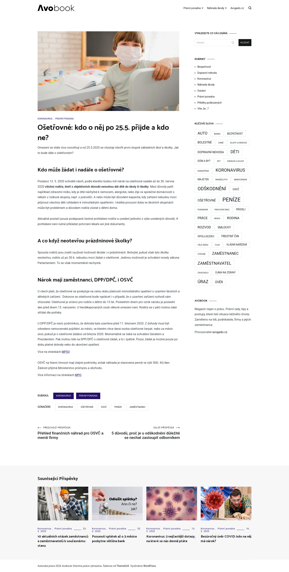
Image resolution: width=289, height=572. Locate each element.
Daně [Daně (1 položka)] (221, 143)
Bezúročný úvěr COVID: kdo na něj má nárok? (226, 539)
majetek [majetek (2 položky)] (203, 179)
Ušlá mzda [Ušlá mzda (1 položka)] (203, 245)
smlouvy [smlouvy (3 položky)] (224, 227)
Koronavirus (45, 118)
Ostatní (201, 90)
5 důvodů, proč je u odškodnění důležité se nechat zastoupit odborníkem (144, 433)
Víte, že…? (203, 108)
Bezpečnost (204, 66)
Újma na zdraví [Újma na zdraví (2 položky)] (225, 272)
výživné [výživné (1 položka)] (202, 254)
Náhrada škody (215, 8)
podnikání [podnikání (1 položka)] (203, 209)
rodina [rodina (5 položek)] (233, 218)
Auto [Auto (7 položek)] (202, 133)
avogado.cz (219, 332)
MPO (78, 375)
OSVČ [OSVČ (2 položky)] (236, 189)
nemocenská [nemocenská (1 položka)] (240, 179)
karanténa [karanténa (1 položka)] (203, 171)
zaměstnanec (137, 407)
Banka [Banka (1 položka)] (217, 134)
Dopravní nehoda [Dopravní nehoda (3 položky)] (211, 152)
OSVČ (104, 407)
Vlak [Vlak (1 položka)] (217, 245)
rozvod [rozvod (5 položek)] (204, 227)
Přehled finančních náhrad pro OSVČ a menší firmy (73, 433)
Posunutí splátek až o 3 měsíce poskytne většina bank (114, 539)
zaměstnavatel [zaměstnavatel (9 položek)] (214, 263)
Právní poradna (192, 8)
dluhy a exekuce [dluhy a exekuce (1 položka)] (238, 143)
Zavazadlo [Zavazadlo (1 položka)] (203, 273)
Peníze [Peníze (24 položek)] (231, 200)
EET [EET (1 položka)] (219, 161)
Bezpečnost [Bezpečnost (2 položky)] (235, 133)
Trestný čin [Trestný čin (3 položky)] (230, 236)
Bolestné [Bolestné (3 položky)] (205, 142)
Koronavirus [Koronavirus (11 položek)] (230, 170)
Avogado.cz (237, 8)
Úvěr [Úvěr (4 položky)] (219, 282)
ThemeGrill (122, 565)
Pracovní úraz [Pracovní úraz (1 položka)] (222, 209)
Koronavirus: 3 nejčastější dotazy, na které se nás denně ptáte (170, 539)
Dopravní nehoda (207, 72)
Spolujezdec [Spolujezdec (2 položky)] (206, 236)
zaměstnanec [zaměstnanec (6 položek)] (225, 253)
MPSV (65, 352)
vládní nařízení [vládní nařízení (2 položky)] (236, 244)
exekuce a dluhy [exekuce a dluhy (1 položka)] (235, 161)
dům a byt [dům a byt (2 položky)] (204, 160)
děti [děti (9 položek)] (235, 151)
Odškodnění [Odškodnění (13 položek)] (212, 188)
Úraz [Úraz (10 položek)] (203, 281)
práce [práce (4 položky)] (203, 218)
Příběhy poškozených (209, 102)
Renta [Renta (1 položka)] (217, 218)
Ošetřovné (87, 407)
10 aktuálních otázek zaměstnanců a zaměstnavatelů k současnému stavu (63, 541)
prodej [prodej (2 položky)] (241, 209)
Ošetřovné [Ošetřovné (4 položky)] (207, 200)
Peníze (118, 407)
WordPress (149, 565)
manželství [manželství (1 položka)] (221, 179)
